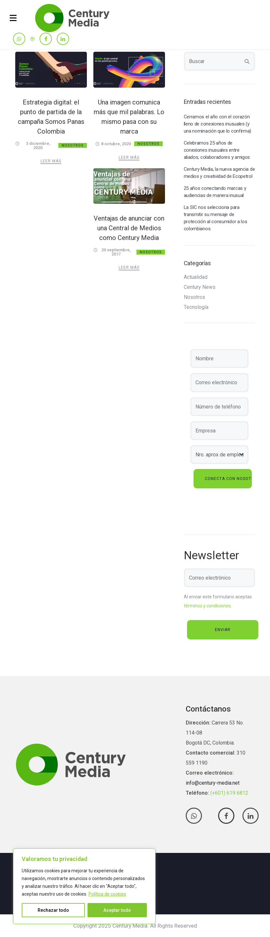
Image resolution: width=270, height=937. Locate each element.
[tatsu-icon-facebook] (46, 39)
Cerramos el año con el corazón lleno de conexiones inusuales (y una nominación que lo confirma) (218, 124)
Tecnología (196, 307)
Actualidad (195, 277)
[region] (84, 886)
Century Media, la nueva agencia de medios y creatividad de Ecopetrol (219, 172)
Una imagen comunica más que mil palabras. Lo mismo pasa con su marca (129, 116)
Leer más (51, 161)
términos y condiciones (207, 605)
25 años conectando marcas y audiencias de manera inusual (215, 191)
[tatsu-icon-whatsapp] (19, 39)
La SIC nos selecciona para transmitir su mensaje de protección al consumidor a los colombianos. (215, 218)
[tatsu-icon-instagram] (32, 39)
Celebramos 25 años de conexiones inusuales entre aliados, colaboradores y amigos (217, 150)
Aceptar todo (117, 910)
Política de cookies (107, 894)
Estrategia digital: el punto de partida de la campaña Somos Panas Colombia (51, 116)
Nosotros (73, 145)
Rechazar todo (53, 910)
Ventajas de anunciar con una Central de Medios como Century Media (129, 228)
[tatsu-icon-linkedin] (63, 39)
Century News (200, 287)
